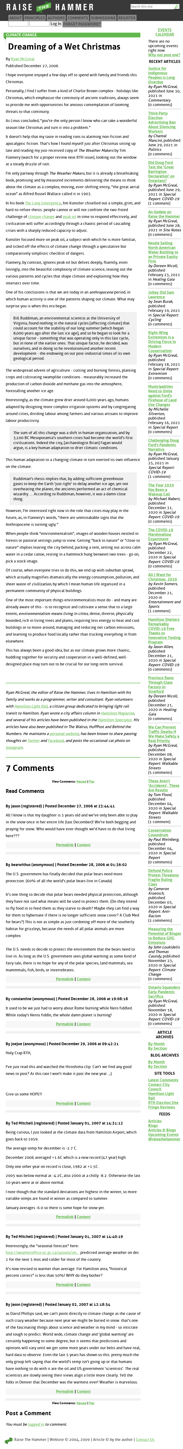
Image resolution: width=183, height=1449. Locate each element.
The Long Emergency (43, 203)
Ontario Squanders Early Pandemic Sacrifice (164, 992)
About (15, 18)
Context (84, 845)
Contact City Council (159, 1086)
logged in (36, 1424)
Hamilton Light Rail (31, 706)
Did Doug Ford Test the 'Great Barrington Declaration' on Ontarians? (161, 171)
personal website (64, 733)
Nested (81, 781)
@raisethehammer (164, 1139)
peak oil (69, 216)
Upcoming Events (163, 1134)
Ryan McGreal (23, 59)
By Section (157, 1048)
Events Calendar (164, 32)
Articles (155, 1121)
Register (127, 18)
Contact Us (145, 1439)
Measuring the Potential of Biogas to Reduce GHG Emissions (164, 936)
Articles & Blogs (162, 1130)
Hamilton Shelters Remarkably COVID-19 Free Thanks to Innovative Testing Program (164, 630)
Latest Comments (163, 1080)
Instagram (14, 747)
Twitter (33, 740)
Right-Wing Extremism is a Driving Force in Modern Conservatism (162, 341)
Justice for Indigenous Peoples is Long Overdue (161, 75)
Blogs (153, 1125)
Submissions (103, 18)
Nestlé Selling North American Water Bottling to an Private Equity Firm (163, 252)
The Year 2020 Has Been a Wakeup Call (161, 490)
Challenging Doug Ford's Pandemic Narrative (163, 445)
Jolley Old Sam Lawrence (161, 294)
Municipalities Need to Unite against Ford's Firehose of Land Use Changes (162, 395)
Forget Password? (82, 24)
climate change (41, 216)
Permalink (65, 845)
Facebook (56, 740)
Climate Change (21, 35)
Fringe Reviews (161, 1107)
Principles (35, 18)
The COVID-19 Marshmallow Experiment (160, 534)
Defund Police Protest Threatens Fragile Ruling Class (163, 877)
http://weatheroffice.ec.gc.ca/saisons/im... (42, 1252)
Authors (56, 18)
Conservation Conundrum (159, 832)
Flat (91, 781)
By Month (156, 1044)
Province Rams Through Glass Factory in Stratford (161, 685)
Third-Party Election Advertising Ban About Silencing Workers (162, 122)
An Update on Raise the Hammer (164, 214)
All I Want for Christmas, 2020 (162, 577)
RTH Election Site (163, 1102)
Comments (78, 18)
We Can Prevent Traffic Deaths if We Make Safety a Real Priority (163, 734)
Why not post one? (164, 55)
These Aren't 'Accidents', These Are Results (163, 785)
